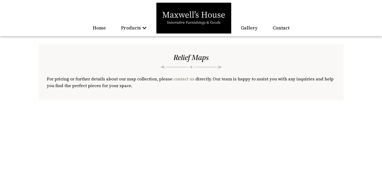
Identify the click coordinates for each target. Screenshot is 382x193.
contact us (183, 79)
